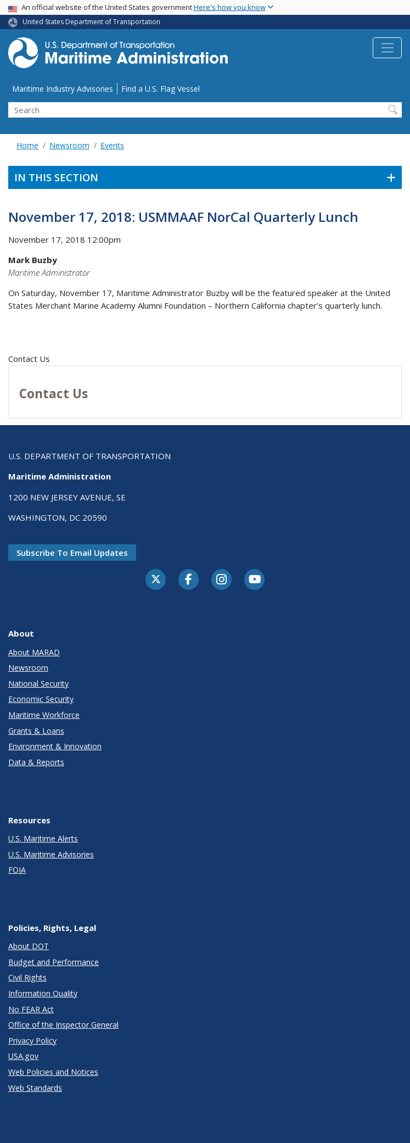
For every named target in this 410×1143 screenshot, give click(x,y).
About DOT (28, 946)
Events (112, 145)
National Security (38, 683)
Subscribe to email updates (72, 552)
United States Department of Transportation (91, 21)
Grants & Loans (36, 731)
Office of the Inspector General (63, 1024)
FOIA (17, 870)
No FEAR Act (31, 1009)
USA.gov (23, 1056)
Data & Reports (36, 762)
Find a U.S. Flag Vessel (160, 88)
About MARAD (34, 652)
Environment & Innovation (55, 746)
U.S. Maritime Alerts (43, 838)
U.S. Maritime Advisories (51, 854)
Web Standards (35, 1088)
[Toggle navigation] (387, 47)
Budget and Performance (53, 962)
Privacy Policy (32, 1040)
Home (27, 145)
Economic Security (41, 699)
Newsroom (69, 145)
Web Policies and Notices (53, 1072)
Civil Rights (27, 977)
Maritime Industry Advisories (62, 88)
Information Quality (42, 993)
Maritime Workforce (44, 715)
